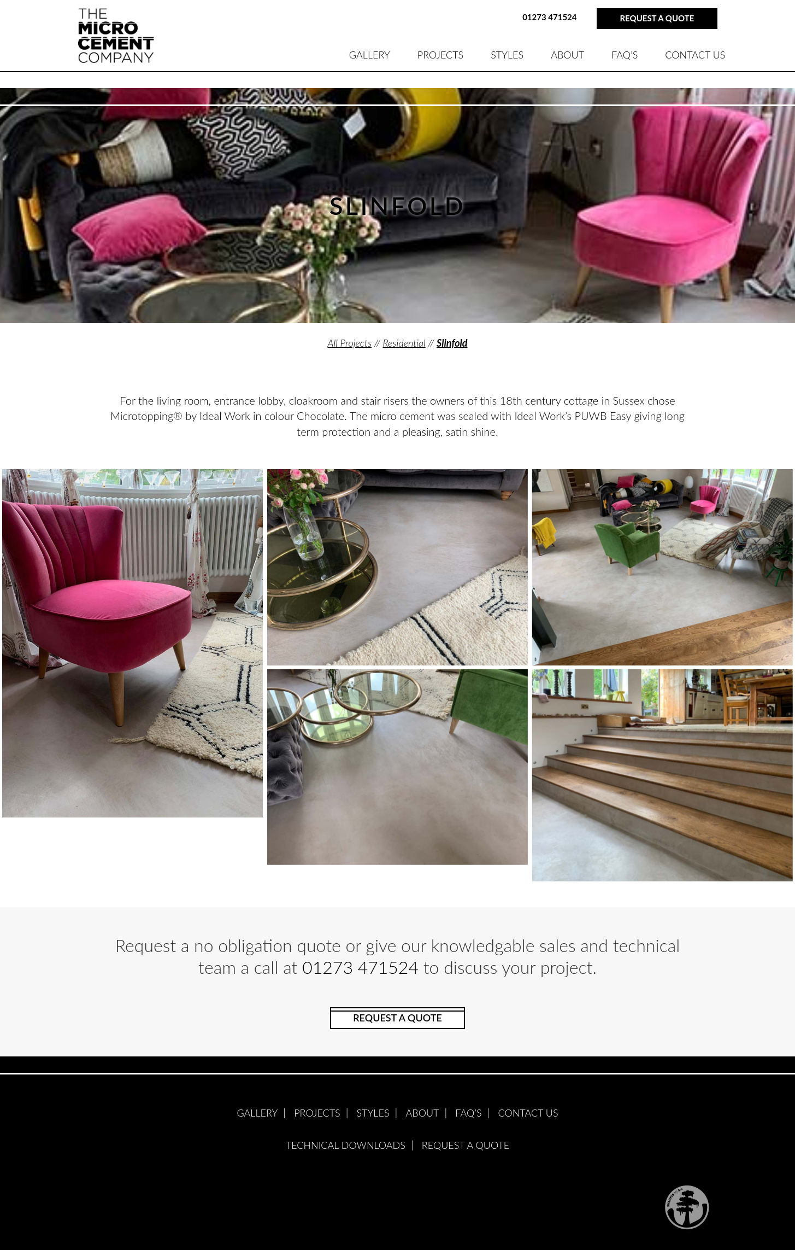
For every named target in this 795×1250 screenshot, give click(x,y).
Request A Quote (465, 1145)
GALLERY (369, 55)
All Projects (349, 343)
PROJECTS (440, 55)
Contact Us (695, 55)
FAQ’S (624, 55)
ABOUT (567, 55)
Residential (403, 343)
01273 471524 (549, 17)
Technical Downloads (345, 1145)
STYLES (507, 55)
